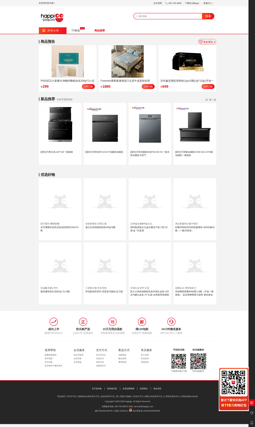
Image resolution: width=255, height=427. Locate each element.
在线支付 (100, 358)
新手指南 (49, 358)
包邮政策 (122, 355)
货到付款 (100, 362)
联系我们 (144, 388)
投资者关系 (112, 388)
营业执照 (61, 396)
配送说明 (122, 358)
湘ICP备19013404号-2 (104, 411)
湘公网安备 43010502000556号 (146, 411)
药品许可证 (138, 396)
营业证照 (157, 388)
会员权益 (77, 362)
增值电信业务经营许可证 (88, 396)
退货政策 (145, 362)
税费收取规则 (50, 355)
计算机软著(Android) (189, 396)
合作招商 (158, 3)
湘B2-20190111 (121, 411)
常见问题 (49, 362)
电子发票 (145, 355)
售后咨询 (145, 358)
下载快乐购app (192, 3)
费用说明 (122, 362)
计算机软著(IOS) (171, 396)
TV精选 (75, 30)
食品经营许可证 (108, 396)
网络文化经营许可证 (153, 396)
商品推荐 (99, 30)
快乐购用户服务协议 (53, 366)
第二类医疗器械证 (124, 396)
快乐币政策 (78, 355)
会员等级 (77, 358)
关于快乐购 (97, 388)
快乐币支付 (101, 355)
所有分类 (50, 30)
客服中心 (208, 3)
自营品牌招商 (128, 388)
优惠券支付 (101, 366)
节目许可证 (71, 396)
